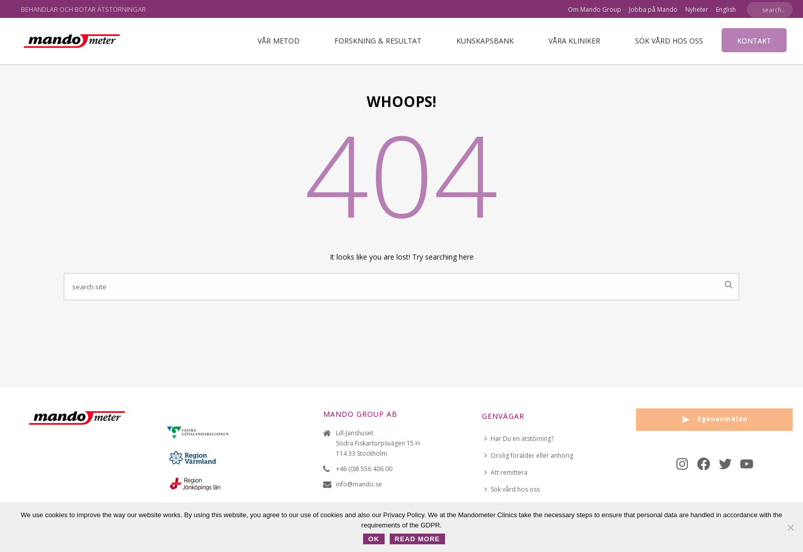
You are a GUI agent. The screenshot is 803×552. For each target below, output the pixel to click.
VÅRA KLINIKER (574, 41)
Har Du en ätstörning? (519, 438)
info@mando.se (359, 484)
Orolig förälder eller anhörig (528, 455)
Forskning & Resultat (377, 41)
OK (373, 539)
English (726, 9)
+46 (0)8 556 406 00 (364, 468)
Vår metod (279, 41)
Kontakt (754, 41)
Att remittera (505, 472)
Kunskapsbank (485, 41)
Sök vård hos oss (669, 41)
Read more (417, 539)
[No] (790, 527)
